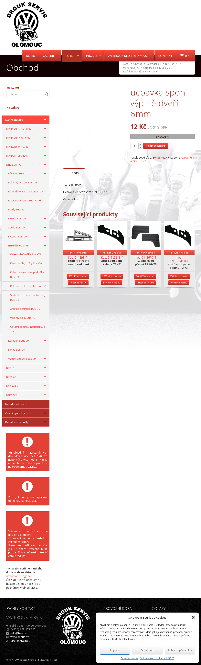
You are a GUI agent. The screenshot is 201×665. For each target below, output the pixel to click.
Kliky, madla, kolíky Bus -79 (26, 263)
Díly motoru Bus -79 (28, 173)
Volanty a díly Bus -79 (22, 317)
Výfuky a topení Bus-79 (28, 358)
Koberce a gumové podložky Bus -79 (27, 275)
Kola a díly (27, 385)
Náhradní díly (26, 119)
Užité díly (27, 395)
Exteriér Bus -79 (28, 236)
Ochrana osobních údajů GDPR (157, 658)
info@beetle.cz (20, 633)
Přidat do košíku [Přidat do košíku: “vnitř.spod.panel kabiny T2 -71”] (111, 299)
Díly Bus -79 (27, 164)
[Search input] (25, 94)
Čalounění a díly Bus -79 (25, 254)
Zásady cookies (129, 658)
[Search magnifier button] (46, 94)
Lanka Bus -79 (16, 349)
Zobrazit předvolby (180, 650)
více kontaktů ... (20, 641)
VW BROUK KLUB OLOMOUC (130, 56)
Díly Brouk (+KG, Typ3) (27, 128)
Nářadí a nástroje (15, 404)
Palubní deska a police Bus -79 (28, 286)
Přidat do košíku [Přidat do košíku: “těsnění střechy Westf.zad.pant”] (78, 299)
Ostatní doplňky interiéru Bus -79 (27, 329)
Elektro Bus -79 (28, 218)
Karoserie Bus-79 (28, 340)
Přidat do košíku (155, 145)
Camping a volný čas (26, 413)
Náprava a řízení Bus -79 (25, 200)
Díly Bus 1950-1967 (27, 155)
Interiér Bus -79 (28, 245)
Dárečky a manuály (26, 422)
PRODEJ (93, 56)
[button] (193, 617)
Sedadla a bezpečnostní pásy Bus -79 (28, 297)
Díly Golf (27, 376)
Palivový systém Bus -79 (22, 182)
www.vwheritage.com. (20, 576)
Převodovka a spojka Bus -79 (28, 193)
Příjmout (115, 650)
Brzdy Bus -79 (16, 209)
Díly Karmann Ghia (27, 146)
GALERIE (51, 56)
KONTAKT (165, 56)
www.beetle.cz (19, 637)
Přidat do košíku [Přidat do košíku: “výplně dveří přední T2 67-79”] (145, 299)
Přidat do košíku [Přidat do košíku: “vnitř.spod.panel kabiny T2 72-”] (178, 299)
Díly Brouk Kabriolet (27, 137)
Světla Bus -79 (28, 227)
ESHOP (72, 56)
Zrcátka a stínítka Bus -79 (25, 308)
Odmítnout (147, 650)
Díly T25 (27, 367)
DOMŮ (30, 56)
